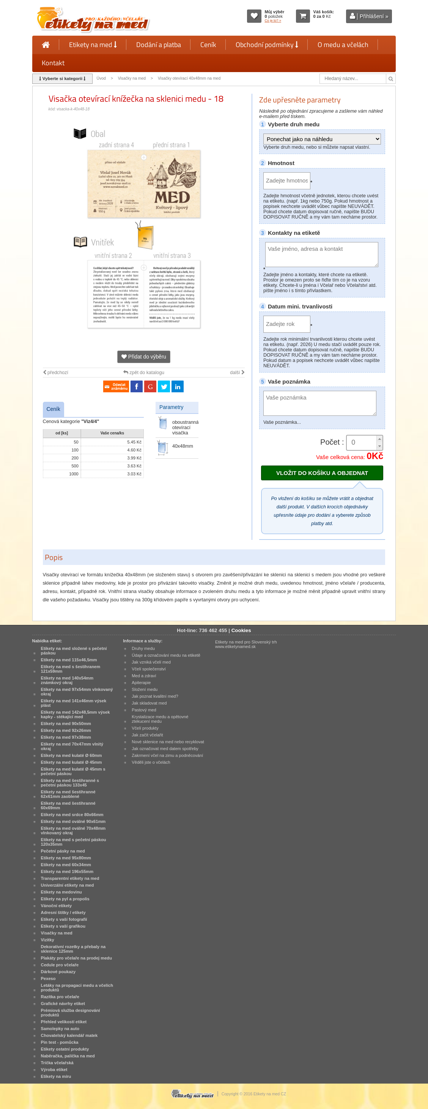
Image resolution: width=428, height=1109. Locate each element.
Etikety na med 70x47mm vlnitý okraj (72, 746)
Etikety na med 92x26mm (66, 730)
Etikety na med (93, 44)
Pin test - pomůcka (60, 1042)
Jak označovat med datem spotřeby (165, 748)
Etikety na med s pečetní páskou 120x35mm (73, 841)
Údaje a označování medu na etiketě (166, 655)
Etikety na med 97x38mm (66, 737)
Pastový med (144, 710)
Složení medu (144, 689)
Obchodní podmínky (267, 44)
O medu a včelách (343, 44)
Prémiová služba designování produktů (70, 1012)
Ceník (208, 44)
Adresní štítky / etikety (63, 912)
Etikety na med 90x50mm (66, 723)
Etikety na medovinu (61, 892)
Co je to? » (272, 20)
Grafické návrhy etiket (63, 1003)
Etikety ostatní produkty (65, 1049)
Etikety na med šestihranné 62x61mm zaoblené (68, 794)
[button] (379, 439)
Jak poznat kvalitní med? (155, 696)
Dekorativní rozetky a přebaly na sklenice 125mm (73, 948)
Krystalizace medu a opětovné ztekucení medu (160, 719)
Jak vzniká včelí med (151, 662)
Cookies (241, 630)
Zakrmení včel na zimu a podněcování (167, 755)
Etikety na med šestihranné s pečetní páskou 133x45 (70, 782)
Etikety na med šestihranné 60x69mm (68, 805)
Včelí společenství (149, 669)
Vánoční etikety (56, 905)
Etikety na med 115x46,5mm (69, 660)
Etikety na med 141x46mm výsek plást (74, 703)
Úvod (100, 78)
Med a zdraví (144, 675)
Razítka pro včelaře (60, 996)
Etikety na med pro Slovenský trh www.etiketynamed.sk (246, 644)
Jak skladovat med (149, 703)
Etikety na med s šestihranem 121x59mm (70, 668)
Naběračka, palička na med (68, 1056)
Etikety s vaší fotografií (64, 919)
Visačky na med (132, 78)
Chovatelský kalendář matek (69, 1035)
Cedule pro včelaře (60, 965)
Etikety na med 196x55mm (67, 871)
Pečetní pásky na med (63, 851)
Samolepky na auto (60, 1028)
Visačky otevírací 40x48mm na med (189, 78)
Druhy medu (143, 648)
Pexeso (48, 978)
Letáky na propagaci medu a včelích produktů (77, 987)
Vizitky (47, 940)
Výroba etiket (54, 1069)
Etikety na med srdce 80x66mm (72, 814)
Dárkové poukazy (58, 971)
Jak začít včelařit (147, 735)
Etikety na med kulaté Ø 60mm (71, 755)
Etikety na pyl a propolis (65, 899)
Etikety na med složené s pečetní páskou (74, 650)
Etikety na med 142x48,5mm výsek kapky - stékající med (75, 714)
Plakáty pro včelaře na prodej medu (76, 958)
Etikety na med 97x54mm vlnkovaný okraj (77, 691)
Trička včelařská (57, 1062)
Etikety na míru (56, 1076)
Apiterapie (141, 682)
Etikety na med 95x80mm (66, 858)
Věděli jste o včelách (151, 762)
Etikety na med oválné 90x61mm (73, 821)
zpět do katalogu (143, 372)
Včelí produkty (145, 728)
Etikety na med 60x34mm (66, 864)
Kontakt (53, 63)
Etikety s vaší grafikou (63, 926)
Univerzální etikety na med (67, 885)
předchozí (55, 372)
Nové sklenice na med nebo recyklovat (168, 741)
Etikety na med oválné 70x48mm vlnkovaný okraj (73, 830)
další (237, 372)
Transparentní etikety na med (70, 878)
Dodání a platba (158, 44)
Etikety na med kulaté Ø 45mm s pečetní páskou (73, 771)
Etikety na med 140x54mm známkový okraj (67, 680)
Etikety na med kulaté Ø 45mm (71, 762)
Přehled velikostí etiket (64, 1021)
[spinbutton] (364, 442)
